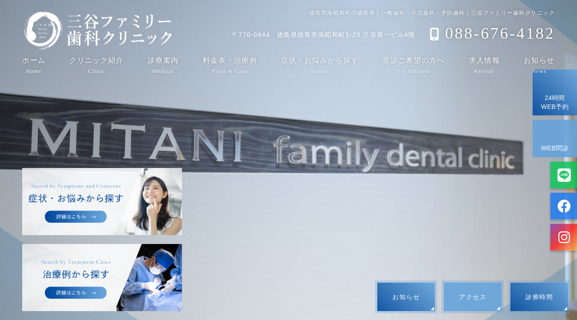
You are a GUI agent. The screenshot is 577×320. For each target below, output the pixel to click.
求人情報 (484, 65)
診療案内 (163, 65)
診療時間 (539, 296)
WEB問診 (555, 138)
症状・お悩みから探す (320, 65)
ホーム (34, 65)
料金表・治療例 (230, 65)
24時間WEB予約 (555, 92)
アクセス (472, 296)
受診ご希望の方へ (414, 65)
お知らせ (539, 65)
